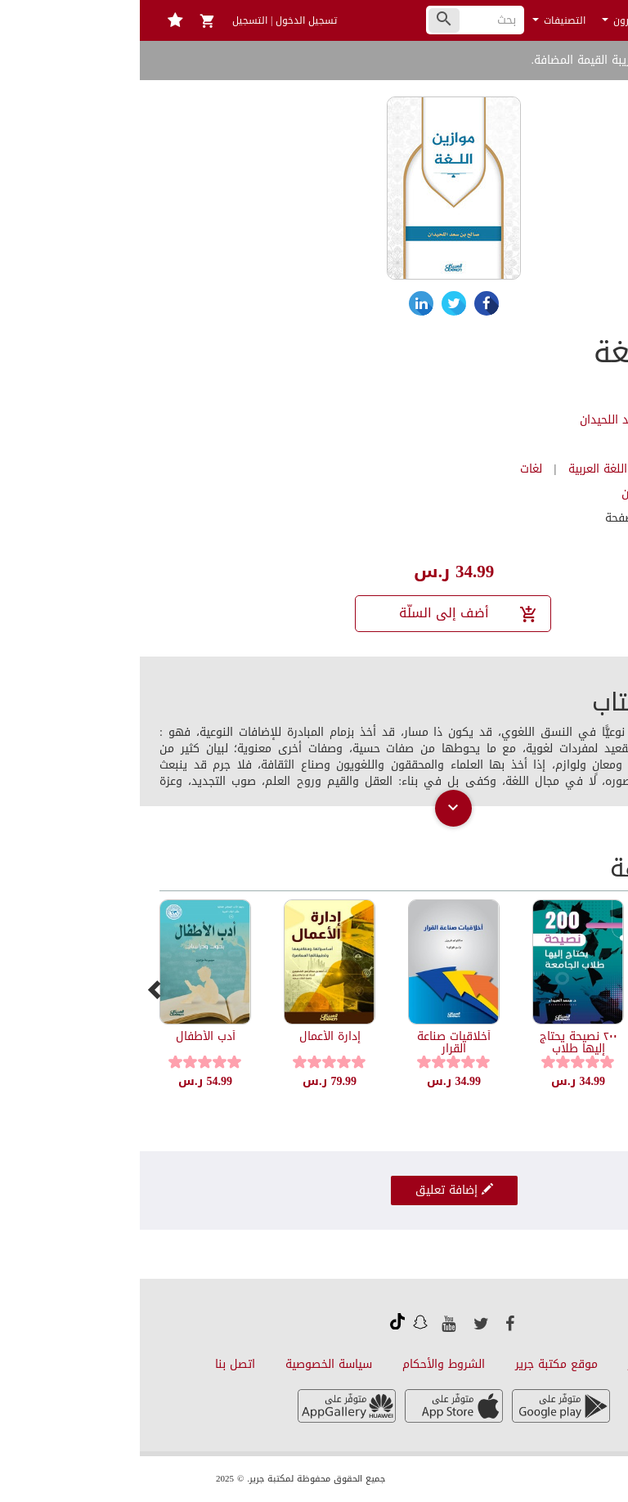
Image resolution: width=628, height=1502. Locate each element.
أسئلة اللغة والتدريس (562, 1042)
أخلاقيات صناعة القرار (314, 1042)
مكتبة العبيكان (518, 493)
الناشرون (486, 20)
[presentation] (15, 989)
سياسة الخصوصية (189, 1364)
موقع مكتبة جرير (416, 1364)
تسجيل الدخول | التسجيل (144, 20)
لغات (391, 469)
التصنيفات (419, 20)
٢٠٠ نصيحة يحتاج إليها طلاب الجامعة (439, 1049)
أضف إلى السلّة (329, 612)
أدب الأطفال (66, 1036)
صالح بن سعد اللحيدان (494, 420)
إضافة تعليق (314, 1190)
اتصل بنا (95, 1364)
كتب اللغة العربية (469, 469)
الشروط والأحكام (303, 1364)
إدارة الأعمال (190, 1036)
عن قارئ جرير (520, 1364)
